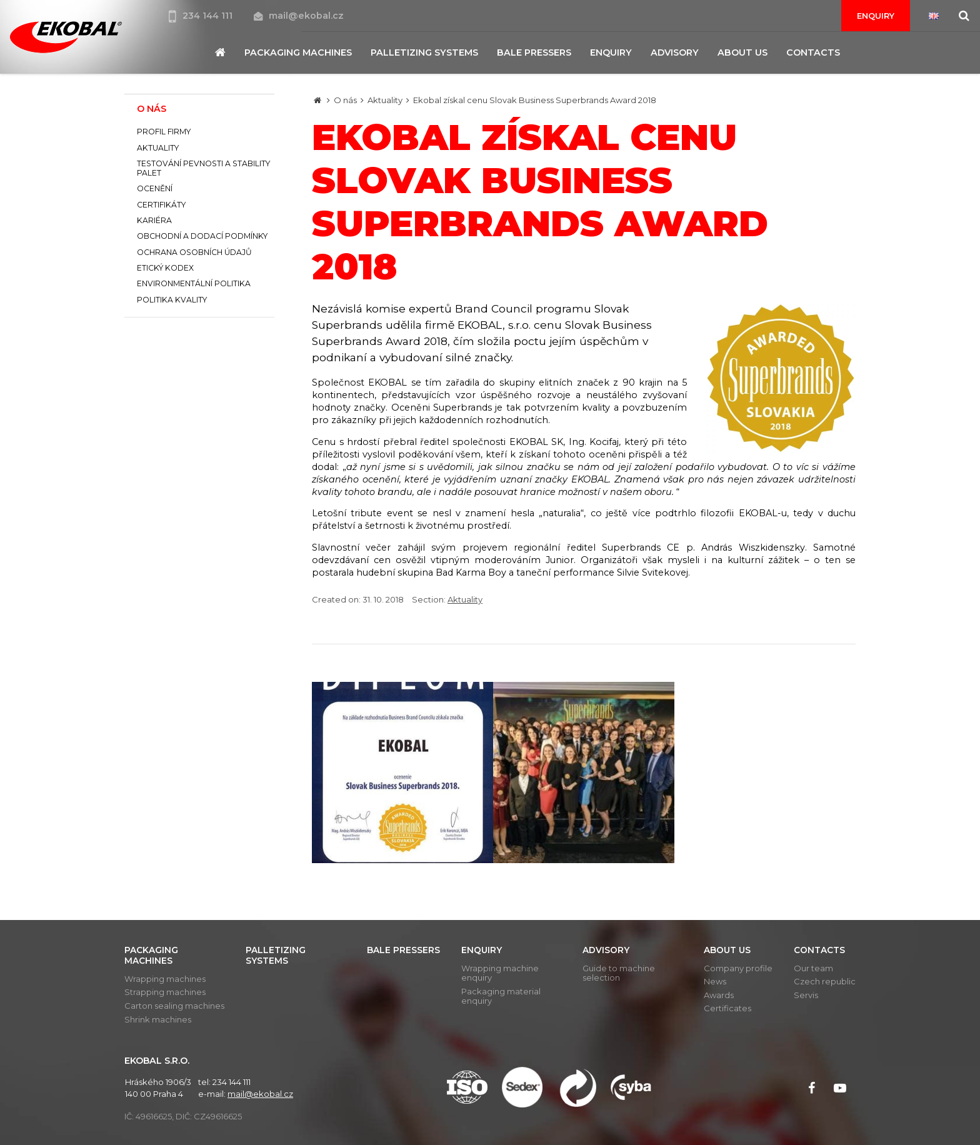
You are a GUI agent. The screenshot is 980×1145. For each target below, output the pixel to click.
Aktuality (385, 100)
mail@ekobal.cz (299, 15)
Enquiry (875, 16)
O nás (345, 100)
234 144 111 (202, 15)
